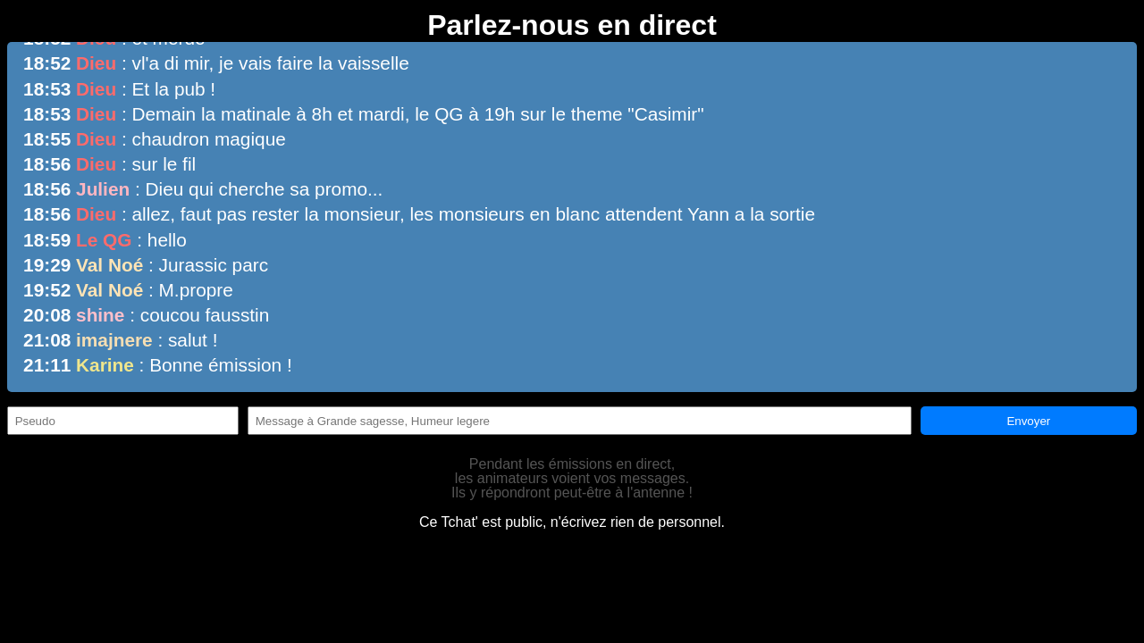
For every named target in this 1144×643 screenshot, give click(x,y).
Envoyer (1028, 421)
